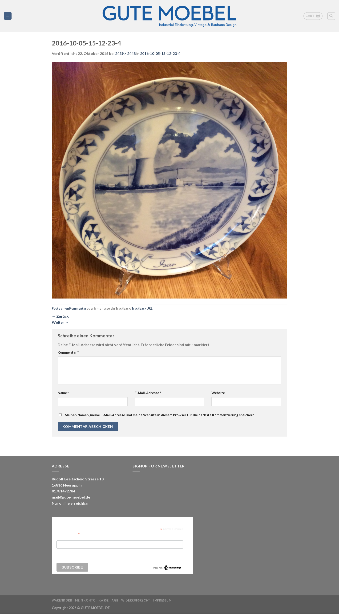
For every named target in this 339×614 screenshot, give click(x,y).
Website (218, 393)
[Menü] (8, 16)
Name (63, 393)
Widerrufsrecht (135, 600)
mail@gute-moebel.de (71, 497)
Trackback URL (142, 308)
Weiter (60, 322)
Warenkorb (62, 600)
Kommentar (68, 352)
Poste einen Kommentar (69, 308)
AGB (115, 600)
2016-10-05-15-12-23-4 (160, 53)
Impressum (162, 600)
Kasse (104, 600)
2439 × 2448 (125, 53)
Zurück (60, 316)
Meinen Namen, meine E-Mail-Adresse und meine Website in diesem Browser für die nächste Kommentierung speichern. (160, 415)
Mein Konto (85, 600)
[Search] (331, 16)
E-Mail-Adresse (148, 393)
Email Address (68, 534)
